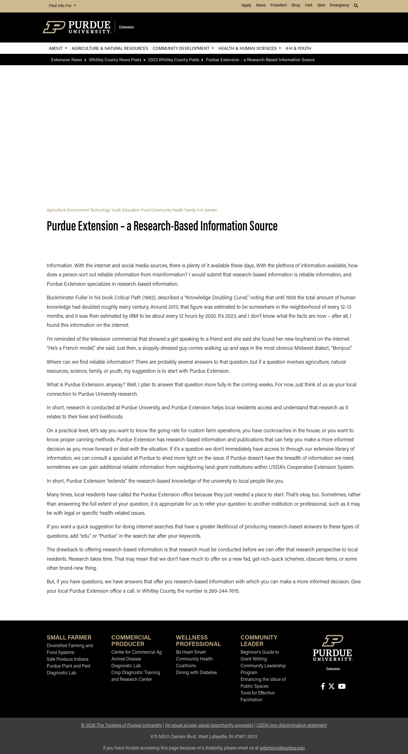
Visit (308, 5)
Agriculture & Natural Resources (110, 48)
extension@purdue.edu (282, 748)
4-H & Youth (298, 48)
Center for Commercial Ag (136, 652)
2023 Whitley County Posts (173, 59)
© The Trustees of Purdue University (121, 725)
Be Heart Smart (191, 652)
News (261, 5)
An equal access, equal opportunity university (209, 725)
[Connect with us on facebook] (323, 687)
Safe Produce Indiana (67, 659)
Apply (246, 5)
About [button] (56, 48)
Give (321, 5)
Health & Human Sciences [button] (248, 48)
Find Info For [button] (61, 6)
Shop (295, 5)
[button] (356, 6)
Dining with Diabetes (196, 673)
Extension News (66, 59)
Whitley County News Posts (115, 59)
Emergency (339, 5)
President (278, 5)
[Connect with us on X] (331, 687)
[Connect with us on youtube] (341, 687)
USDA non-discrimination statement (291, 725)
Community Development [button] (182, 48)
